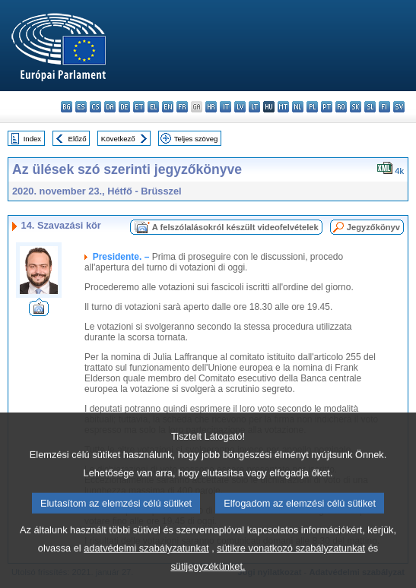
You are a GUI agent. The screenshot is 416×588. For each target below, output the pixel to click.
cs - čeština (95, 106)
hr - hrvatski (211, 106)
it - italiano (225, 106)
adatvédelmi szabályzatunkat (146, 565)
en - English (167, 106)
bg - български (66, 106)
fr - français (182, 106)
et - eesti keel (138, 106)
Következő (118, 138)
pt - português (326, 106)
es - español (81, 106)
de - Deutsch (124, 106)
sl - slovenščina (370, 106)
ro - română (341, 106)
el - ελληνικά (153, 106)
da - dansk (110, 106)
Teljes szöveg (196, 138)
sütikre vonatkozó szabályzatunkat (291, 565)
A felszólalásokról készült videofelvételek (235, 227)
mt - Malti (283, 106)
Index (32, 138)
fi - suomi (384, 106)
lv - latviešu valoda (240, 106)
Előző (77, 138)
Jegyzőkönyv (373, 227)
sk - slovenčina (355, 106)
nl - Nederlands (297, 106)
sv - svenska (399, 106)
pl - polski (312, 106)
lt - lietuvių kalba (254, 106)
